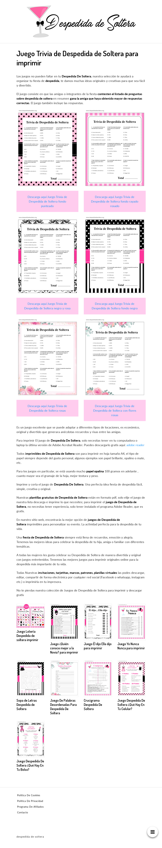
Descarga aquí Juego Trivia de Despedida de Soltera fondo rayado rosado (114, 201)
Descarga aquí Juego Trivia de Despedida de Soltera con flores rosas (114, 410)
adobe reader (136, 445)
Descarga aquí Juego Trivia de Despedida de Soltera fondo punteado (47, 201)
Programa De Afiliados (30, 806)
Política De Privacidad (30, 801)
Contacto (22, 812)
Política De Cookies (28, 795)
